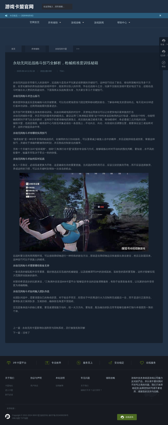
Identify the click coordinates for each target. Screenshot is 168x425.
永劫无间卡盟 (61, 49)
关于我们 (85, 386)
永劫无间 (18, 82)
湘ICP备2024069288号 (58, 415)
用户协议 (34, 386)
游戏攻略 (76, 22)
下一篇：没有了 (21, 332)
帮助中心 (122, 22)
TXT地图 (24, 418)
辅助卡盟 (18, 123)
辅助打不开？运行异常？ (91, 390)
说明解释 (59, 386)
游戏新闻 (99, 22)
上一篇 (49, 327)
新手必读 (9, 395)
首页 (13, 49)
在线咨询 (127, 417)
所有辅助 (53, 22)
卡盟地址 (9, 386)
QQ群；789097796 (164, 53)
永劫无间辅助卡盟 (22, 115)
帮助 (164, 64)
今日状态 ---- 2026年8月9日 (21, 16)
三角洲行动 (60, 149)
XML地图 (16, 418)
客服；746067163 (164, 42)
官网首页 (34, 22)
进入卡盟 (9, 390)
